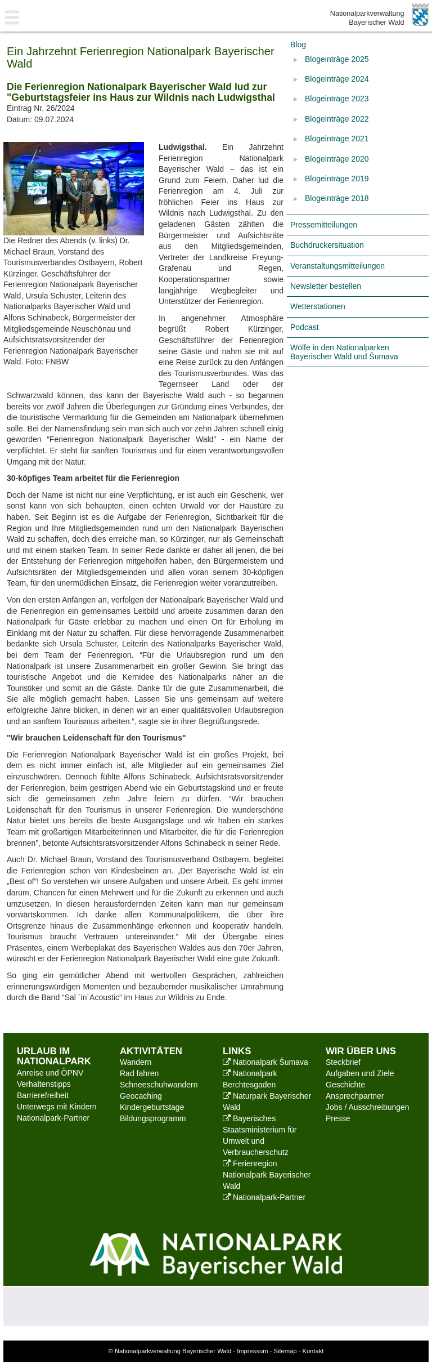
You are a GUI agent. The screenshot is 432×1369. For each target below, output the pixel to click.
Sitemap (284, 1351)
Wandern (135, 1062)
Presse (338, 1118)
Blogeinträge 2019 (337, 178)
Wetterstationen (317, 306)
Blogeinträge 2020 (337, 158)
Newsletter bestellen (325, 286)
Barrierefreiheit (43, 1095)
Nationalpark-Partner (53, 1117)
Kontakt (312, 1351)
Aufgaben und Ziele (360, 1073)
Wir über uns (361, 1051)
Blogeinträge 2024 (337, 78)
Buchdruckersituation (327, 244)
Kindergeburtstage (152, 1107)
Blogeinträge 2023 (337, 98)
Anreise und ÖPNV (50, 1072)
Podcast (304, 327)
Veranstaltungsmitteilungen (337, 265)
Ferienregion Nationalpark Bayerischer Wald (266, 1174)
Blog (298, 44)
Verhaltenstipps (44, 1084)
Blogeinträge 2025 (337, 59)
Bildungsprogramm (153, 1118)
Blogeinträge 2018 (337, 198)
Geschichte (345, 1084)
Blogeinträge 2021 (337, 138)
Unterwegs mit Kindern (57, 1106)
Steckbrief (343, 1062)
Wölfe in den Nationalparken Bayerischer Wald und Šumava (344, 351)
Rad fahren (139, 1073)
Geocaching (141, 1095)
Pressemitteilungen (323, 224)
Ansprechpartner (355, 1095)
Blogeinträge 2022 (337, 118)
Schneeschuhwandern (159, 1084)
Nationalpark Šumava (265, 1062)
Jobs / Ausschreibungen (368, 1107)
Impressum (252, 1351)
